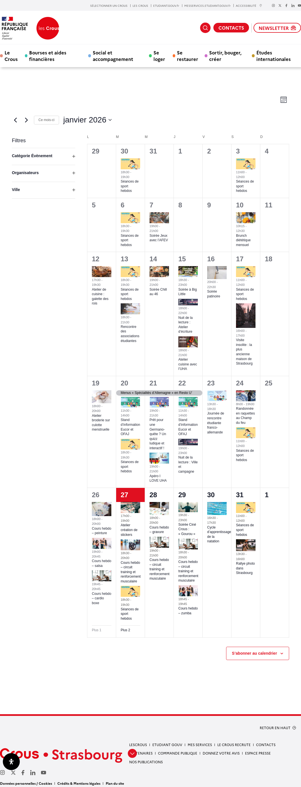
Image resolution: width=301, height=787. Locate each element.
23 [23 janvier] (211, 383)
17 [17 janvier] (240, 259)
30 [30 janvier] (211, 495)
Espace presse (258, 753)
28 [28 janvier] (153, 495)
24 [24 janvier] (240, 383)
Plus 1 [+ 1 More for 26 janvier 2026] (96, 630)
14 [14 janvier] (153, 259)
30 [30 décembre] (124, 151)
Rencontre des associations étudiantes (130, 334)
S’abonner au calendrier (254, 653)
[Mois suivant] (26, 120)
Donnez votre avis (221, 753)
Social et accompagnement (113, 55)
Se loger (159, 55)
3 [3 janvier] (238, 151)
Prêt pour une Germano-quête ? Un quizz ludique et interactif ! (158, 434)
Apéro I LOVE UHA (158, 478)
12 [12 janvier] (95, 259)
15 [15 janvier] (182, 259)
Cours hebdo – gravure (159, 529)
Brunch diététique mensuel (243, 240)
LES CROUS (140, 5)
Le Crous (11, 55)
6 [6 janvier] (122, 205)
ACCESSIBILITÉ (249, 5)
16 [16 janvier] (211, 259)
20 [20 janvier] (124, 383)
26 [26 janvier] (95, 495)
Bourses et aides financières (47, 55)
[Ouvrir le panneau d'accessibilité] (11, 761)
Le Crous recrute (234, 744)
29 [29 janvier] (182, 495)
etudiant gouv (167, 744)
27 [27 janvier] (124, 495)
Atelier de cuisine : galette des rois (100, 297)
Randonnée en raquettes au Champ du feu (245, 416)
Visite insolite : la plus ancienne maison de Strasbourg (244, 351)
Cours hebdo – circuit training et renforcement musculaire (131, 572)
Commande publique (177, 753)
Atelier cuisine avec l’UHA (187, 364)
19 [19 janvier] (95, 383)
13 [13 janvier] (124, 259)
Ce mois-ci (46, 120)
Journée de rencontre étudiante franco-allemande (215, 422)
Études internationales (273, 55)
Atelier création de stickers (129, 529)
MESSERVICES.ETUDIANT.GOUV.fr (207, 5)
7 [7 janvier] (151, 205)
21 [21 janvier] (153, 383)
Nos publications (146, 761)
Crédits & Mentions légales (78, 783)
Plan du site (115, 783)
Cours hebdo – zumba (188, 610)
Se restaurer (187, 55)
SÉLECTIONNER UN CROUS (108, 5)
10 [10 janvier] (240, 205)
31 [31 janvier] (240, 495)
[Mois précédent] (15, 120)
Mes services (200, 744)
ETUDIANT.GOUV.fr (166, 5)
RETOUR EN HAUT (275, 727)
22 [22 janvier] (182, 383)
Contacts (266, 744)
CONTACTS (231, 28)
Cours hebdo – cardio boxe (101, 598)
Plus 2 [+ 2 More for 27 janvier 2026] (125, 630)
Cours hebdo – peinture (101, 531)
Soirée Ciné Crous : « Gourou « (187, 529)
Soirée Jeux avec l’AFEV (159, 238)
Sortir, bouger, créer (225, 55)
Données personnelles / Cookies (26, 783)
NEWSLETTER (277, 28)
